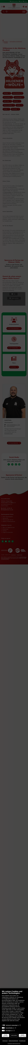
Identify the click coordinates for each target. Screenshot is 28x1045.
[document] (14, 1007)
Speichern (14, 1035)
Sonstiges (8, 1030)
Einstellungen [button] (22, 1040)
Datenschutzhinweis (13, 1040)
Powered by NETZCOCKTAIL (14, 1043)
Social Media (9, 1028)
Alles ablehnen (5, 1035)
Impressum (5, 1040)
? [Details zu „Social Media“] (15, 1028)
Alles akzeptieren (22, 1035)
